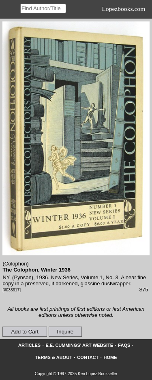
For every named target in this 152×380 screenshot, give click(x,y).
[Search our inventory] (43, 8)
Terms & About (53, 357)
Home (110, 357)
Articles (29, 345)
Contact (87, 357)
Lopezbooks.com (123, 8)
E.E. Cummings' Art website (79, 345)
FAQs (124, 345)
